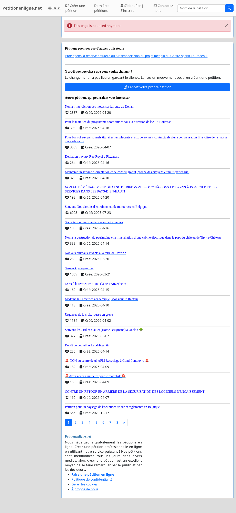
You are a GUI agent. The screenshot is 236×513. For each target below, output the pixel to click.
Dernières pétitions (101, 8)
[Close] (226, 25)
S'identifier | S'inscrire (132, 8)
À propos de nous (84, 489)
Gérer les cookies (84, 484)
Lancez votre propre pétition (147, 87)
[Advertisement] (29, 78)
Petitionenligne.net (22, 8)
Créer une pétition (75, 8)
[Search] (201, 8)
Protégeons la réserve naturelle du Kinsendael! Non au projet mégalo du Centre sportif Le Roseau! (136, 56)
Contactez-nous (164, 8)
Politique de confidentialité (91, 479)
